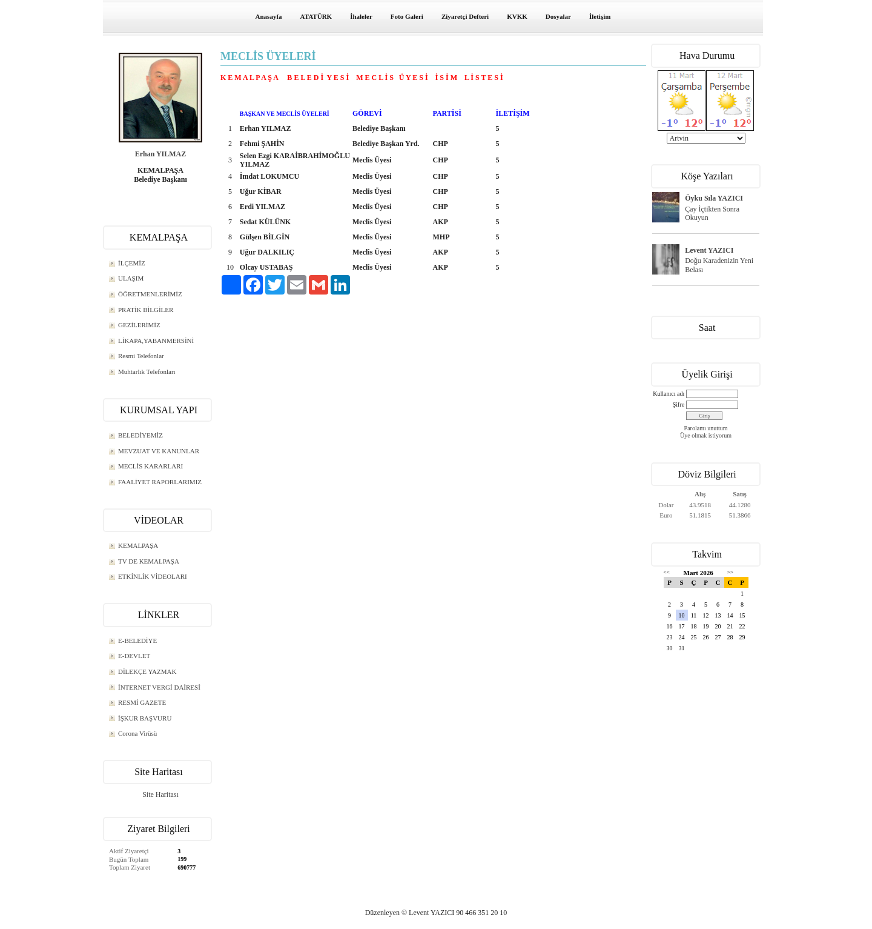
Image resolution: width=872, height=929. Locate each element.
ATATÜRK (316, 16)
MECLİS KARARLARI (150, 466)
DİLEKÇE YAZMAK (147, 671)
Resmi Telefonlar (141, 355)
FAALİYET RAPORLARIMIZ (160, 481)
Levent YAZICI (709, 250)
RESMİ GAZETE (142, 702)
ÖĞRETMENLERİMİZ (150, 294)
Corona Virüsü (137, 733)
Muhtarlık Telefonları (147, 371)
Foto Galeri (407, 16)
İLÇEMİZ (131, 263)
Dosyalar (558, 16)
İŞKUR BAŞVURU (144, 718)
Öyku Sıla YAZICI (714, 198)
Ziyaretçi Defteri (465, 16)
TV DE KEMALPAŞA (148, 561)
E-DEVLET (134, 655)
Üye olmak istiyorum (706, 435)
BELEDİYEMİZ (140, 435)
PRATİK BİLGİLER (145, 309)
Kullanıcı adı (668, 393)
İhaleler (361, 16)
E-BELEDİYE (137, 640)
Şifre (678, 404)
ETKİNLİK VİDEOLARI (152, 576)
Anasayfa (269, 16)
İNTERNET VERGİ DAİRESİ (159, 687)
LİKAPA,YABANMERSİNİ (156, 340)
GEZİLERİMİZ (139, 324)
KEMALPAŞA (138, 545)
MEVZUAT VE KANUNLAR (158, 451)
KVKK (517, 16)
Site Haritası (160, 794)
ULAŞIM (131, 278)
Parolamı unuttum (706, 428)
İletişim (599, 16)
